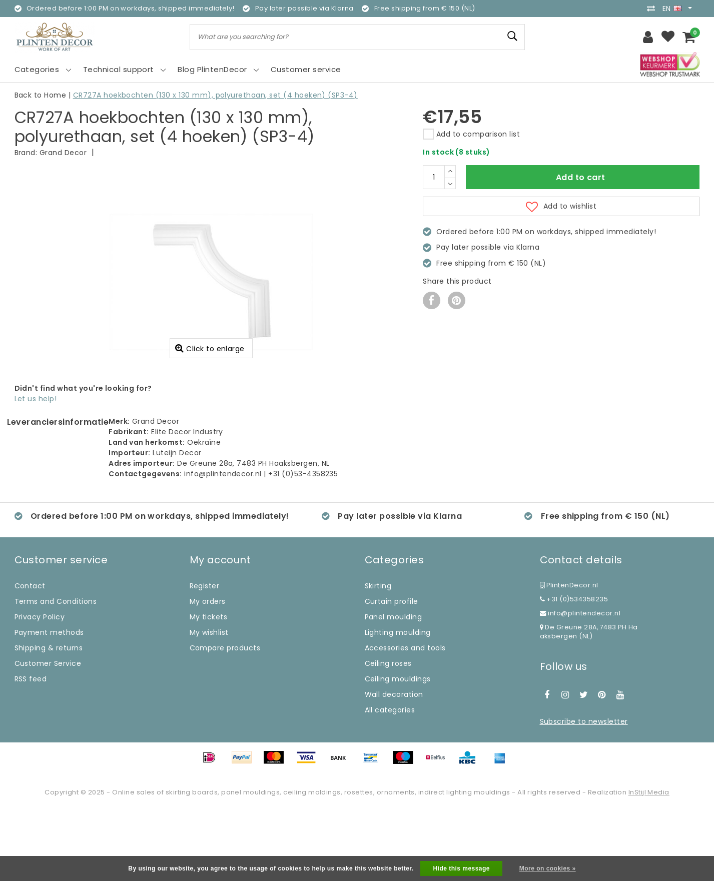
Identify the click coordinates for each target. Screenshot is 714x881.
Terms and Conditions (56, 673)
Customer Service (48, 735)
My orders (208, 673)
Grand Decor (63, 153)
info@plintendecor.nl (580, 685)
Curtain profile (391, 673)
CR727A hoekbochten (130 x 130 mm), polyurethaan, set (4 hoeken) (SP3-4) (215, 95)
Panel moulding (393, 689)
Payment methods (49, 704)
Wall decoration (394, 766)
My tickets (209, 689)
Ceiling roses (388, 735)
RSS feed (31, 751)
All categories (390, 782)
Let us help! (36, 471)
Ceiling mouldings (398, 751)
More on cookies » (547, 868)
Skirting (378, 658)
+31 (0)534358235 (574, 671)
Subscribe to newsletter (584, 793)
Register (205, 658)
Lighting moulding (398, 704)
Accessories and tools (405, 720)
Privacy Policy (40, 689)
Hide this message (461, 868)
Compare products (225, 720)
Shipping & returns (49, 720)
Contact (30, 658)
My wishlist (209, 704)
